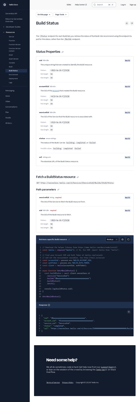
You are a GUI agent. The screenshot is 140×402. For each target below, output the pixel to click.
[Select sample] (112, 239)
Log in (123, 5)
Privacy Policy (67, 382)
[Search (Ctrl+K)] (104, 4)
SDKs (69, 5)
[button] (14, 27)
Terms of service (53, 382)
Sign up (133, 5)
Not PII (127, 60)
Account (55, 91)
